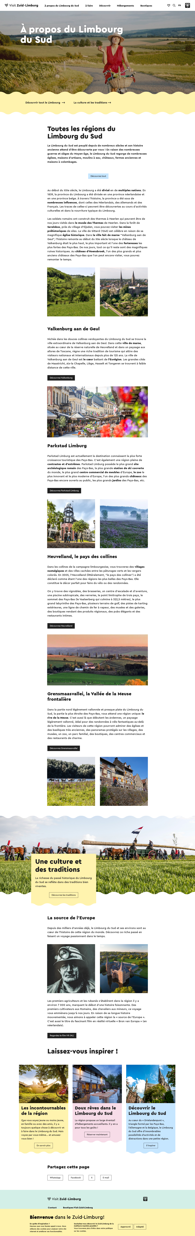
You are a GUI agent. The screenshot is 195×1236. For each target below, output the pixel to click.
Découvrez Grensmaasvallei (63, 748)
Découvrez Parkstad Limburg (64, 491)
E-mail (106, 1178)
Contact (52, 1208)
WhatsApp (55, 1178)
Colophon (138, 1234)
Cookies (52, 1234)
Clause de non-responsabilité (112, 1234)
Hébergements (125, 5)
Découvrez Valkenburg (61, 378)
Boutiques (146, 5)
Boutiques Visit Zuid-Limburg (78, 1208)
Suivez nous (53, 1215)
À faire (89, 5)
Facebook (76, 1178)
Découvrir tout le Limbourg (43, 102)
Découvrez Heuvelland (61, 626)
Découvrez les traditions (64, 895)
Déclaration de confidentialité (77, 1234)
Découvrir (104, 5)
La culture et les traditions (90, 102)
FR (179, 5)
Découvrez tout (98, 176)
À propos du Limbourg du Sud (62, 5)
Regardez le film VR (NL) (62, 1035)
